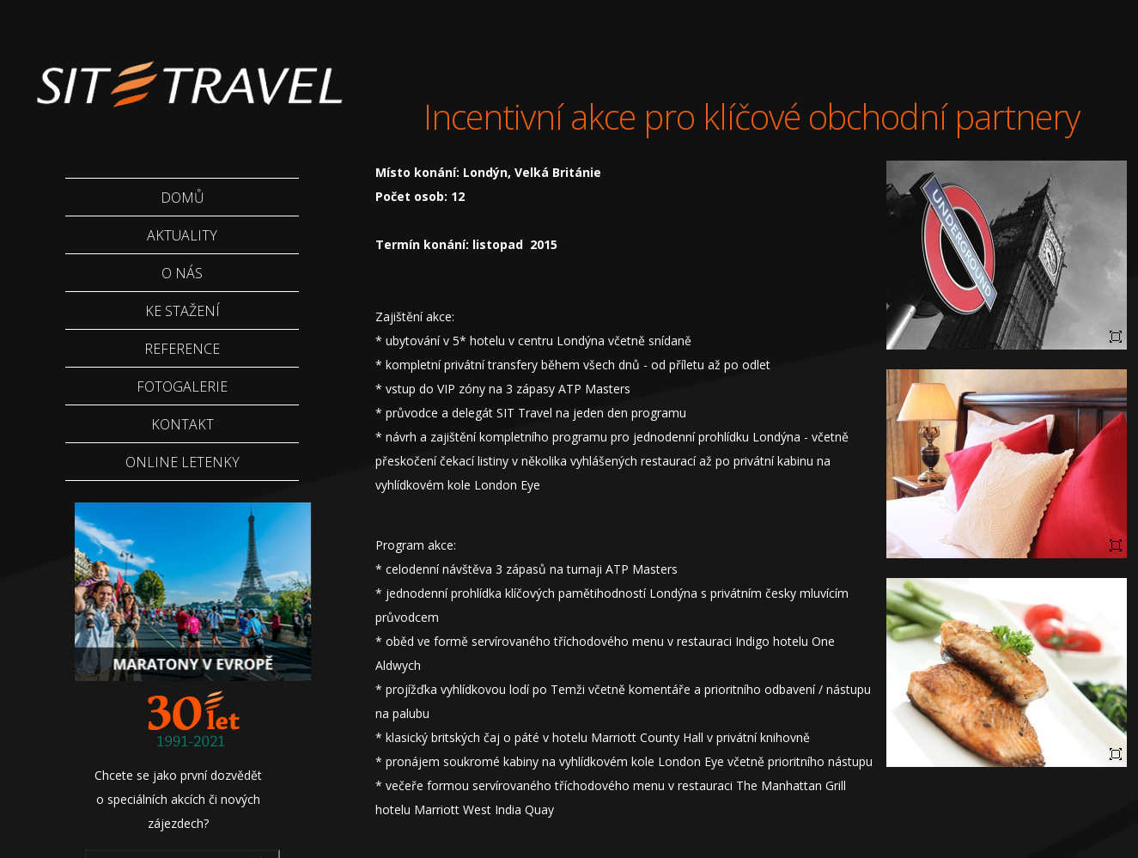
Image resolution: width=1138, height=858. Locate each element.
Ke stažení (182, 310)
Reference (182, 348)
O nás (182, 273)
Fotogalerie (182, 386)
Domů (182, 197)
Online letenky (182, 462)
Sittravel (187, 73)
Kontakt (182, 424)
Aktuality (182, 235)
